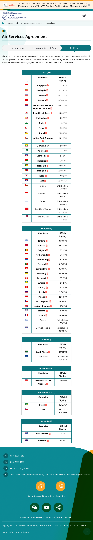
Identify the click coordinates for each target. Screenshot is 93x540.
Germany (43, 273)
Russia (43, 292)
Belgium (43, 250)
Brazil (43, 405)
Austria (43, 245)
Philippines (43, 118)
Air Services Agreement (33, 23)
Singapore (43, 85)
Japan (43, 175)
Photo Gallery (37, 517)
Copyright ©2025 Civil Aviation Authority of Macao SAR (26, 525)
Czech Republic (43, 301)
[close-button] (89, 5)
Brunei (43, 133)
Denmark (43, 278)
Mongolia (43, 170)
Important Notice (54, 517)
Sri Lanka (43, 165)
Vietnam (43, 100)
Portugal (43, 264)
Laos (42, 180)
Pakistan (43, 151)
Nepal (43, 128)
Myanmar (44, 145)
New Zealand (43, 433)
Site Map (68, 517)
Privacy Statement (62, 525)
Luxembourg (43, 259)
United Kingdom (43, 306)
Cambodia (43, 155)
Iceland (43, 310)
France (43, 315)
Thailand (43, 95)
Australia (43, 440)
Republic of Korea (43, 113)
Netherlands (43, 255)
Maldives (43, 161)
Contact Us (24, 517)
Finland (43, 241)
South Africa (43, 352)
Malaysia (43, 90)
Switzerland (43, 269)
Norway (43, 287)
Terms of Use (80, 525)
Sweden (43, 283)
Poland (43, 297)
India (43, 123)
